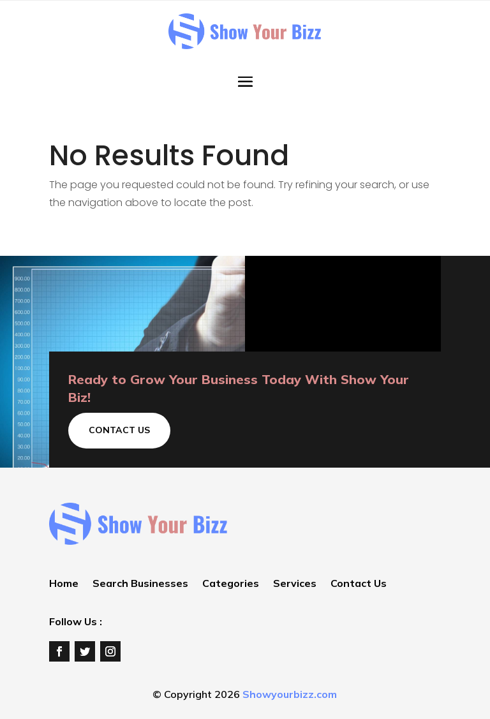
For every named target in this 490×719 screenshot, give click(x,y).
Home (63, 584)
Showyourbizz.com (289, 694)
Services (294, 584)
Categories (230, 584)
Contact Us (119, 430)
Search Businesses (140, 584)
